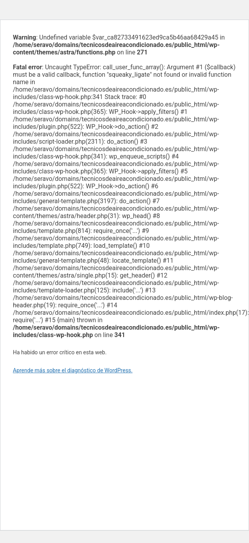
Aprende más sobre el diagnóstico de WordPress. (73, 370)
